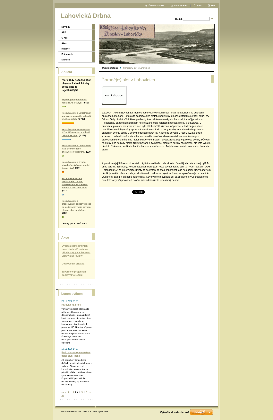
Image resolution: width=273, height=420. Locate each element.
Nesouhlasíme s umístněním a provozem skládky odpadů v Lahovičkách (76, 116)
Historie (66, 49)
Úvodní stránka (110, 68)
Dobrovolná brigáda (73, 263)
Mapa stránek (181, 5)
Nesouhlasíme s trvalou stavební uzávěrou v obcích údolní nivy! (76, 165)
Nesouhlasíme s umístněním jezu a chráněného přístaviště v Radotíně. (76, 148)
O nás (65, 38)
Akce (64, 43)
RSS (199, 5)
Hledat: (179, 19)
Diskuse (66, 59)
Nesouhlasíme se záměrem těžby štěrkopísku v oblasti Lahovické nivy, (76, 132)
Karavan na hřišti (71, 304)
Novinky (66, 27)
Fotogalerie (67, 54)
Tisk (213, 5)
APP (64, 32)
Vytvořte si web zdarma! (174, 412)
